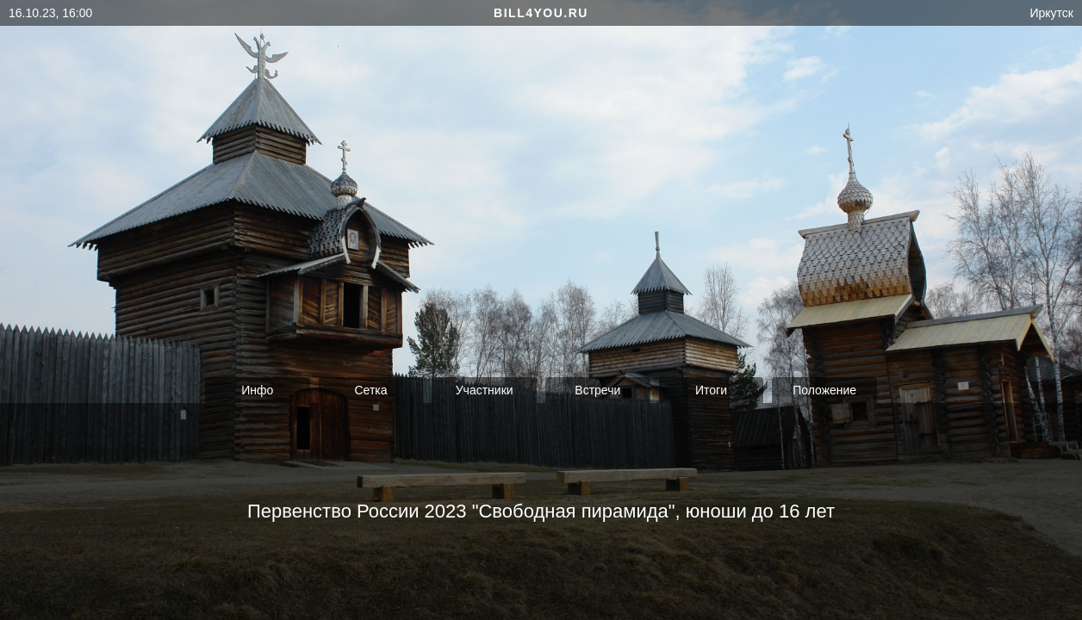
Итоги (711, 390)
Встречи (597, 390)
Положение (824, 390)
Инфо (257, 390)
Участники (484, 390)
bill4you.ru (541, 13)
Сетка (370, 390)
